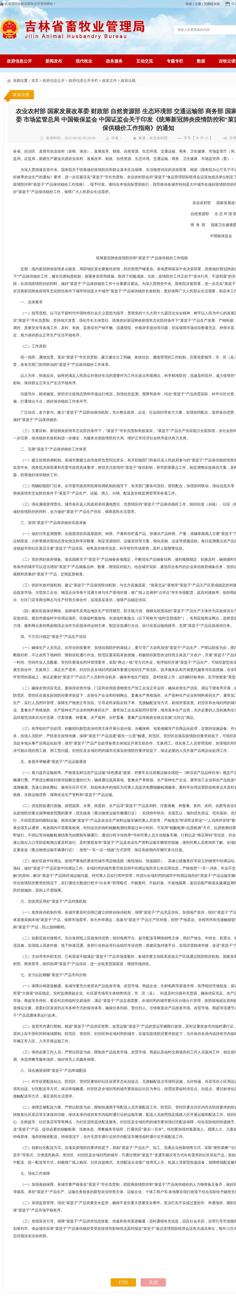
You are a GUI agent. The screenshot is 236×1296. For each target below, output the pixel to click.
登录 (189, 4)
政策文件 (109, 80)
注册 (198, 4)
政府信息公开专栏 (83, 80)
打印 (123, 1282)
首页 (35, 80)
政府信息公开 (54, 80)
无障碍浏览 (212, 4)
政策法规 (128, 80)
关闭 (153, 1282)
